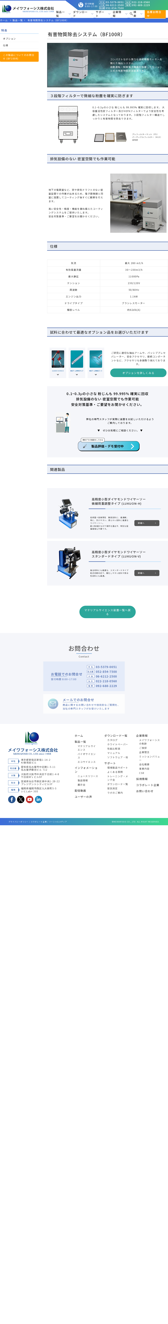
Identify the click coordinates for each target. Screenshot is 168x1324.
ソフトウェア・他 (117, 757)
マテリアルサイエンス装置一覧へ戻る (107, 612)
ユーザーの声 (83, 797)
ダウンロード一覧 (116, 735)
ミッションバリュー (149, 758)
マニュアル (113, 753)
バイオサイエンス (87, 755)
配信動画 (80, 790)
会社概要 (144, 764)
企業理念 (144, 752)
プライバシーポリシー (18, 821)
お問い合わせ (145, 791)
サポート (103, 14)
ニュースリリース (88, 776)
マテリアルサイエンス (87, 747)
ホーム (79, 735)
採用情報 (142, 779)
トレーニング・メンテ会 (117, 777)
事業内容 (144, 768)
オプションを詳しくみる (138, 373)
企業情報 (120, 14)
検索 (136, 14)
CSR (141, 773)
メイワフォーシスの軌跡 (149, 741)
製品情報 (83, 780)
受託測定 (112, 788)
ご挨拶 (143, 748)
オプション (9, 38)
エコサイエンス (87, 762)
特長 (4, 30)
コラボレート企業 (147, 785)
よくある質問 (115, 772)
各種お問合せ (154, 14)
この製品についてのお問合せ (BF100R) (18, 56)
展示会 (81, 784)
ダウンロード (83, 14)
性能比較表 (113, 748)
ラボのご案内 (115, 792)
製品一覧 (63, 14)
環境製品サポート (117, 767)
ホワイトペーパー (117, 744)
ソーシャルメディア (58, 821)
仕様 (5, 45)
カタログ (112, 740)
